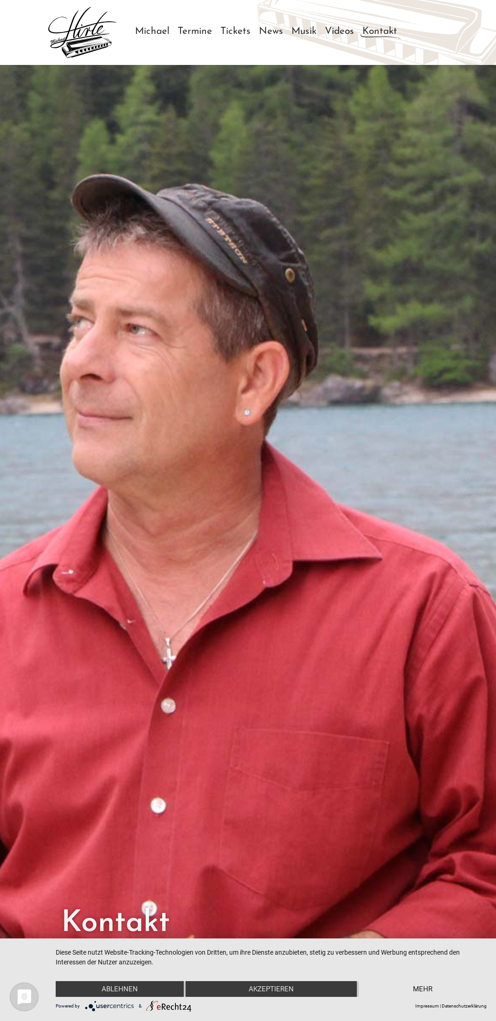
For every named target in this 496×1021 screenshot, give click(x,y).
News (271, 31)
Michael (152, 31)
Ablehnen (120, 989)
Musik (303, 31)
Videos (339, 31)
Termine (195, 31)
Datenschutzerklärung (464, 1005)
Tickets (235, 31)
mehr (422, 989)
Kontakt (379, 31)
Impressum (427, 1005)
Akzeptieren (271, 989)
